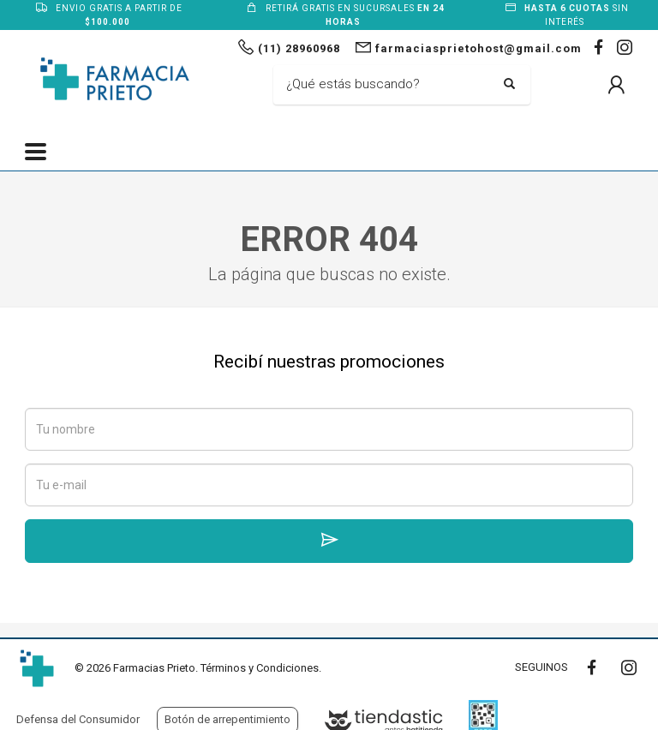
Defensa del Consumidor (78, 719)
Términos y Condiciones (259, 667)
